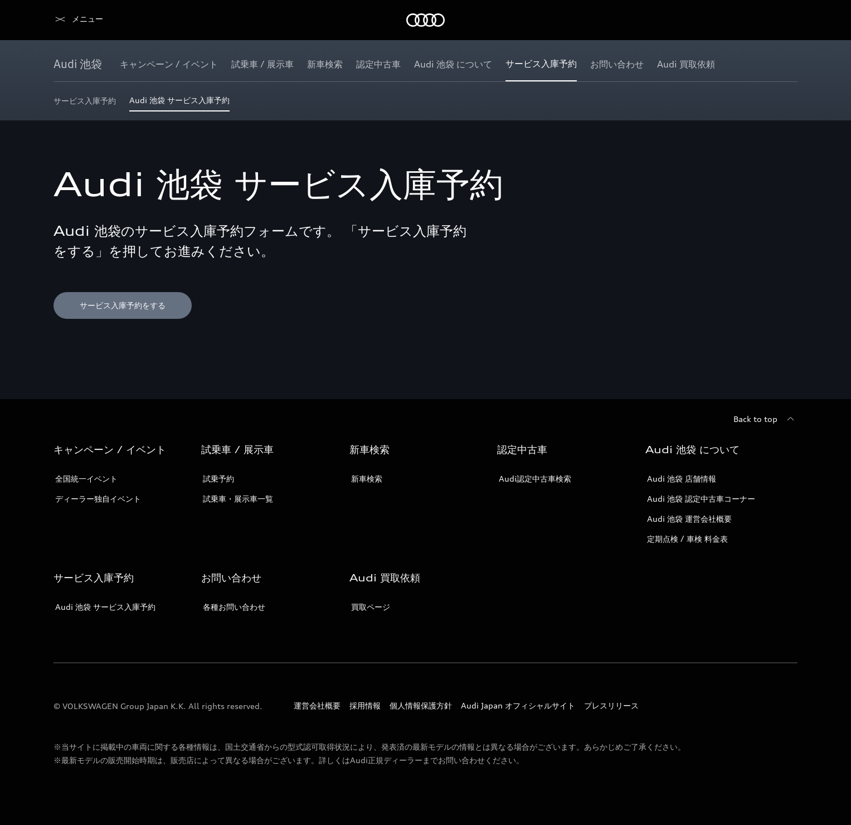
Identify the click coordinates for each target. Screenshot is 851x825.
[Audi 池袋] (78, 64)
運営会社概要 (317, 705)
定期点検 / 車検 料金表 (687, 538)
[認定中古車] (378, 64)
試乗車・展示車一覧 (238, 498)
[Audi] (73, 20)
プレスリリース (611, 705)
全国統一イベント (86, 478)
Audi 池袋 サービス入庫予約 (105, 607)
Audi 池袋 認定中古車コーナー (701, 498)
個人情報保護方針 (421, 705)
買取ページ (370, 607)
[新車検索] (325, 64)
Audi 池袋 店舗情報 (681, 478)
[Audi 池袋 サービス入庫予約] (179, 103)
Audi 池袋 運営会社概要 (689, 518)
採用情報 (365, 705)
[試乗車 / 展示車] (262, 64)
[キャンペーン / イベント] (169, 64)
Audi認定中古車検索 (535, 478)
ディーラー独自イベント (98, 498)
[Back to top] (765, 419)
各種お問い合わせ (234, 607)
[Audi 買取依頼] (686, 64)
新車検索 (366, 478)
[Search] (784, 20)
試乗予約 (218, 478)
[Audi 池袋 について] (453, 64)
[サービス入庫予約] (541, 64)
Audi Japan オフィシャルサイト (518, 705)
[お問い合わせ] (617, 64)
